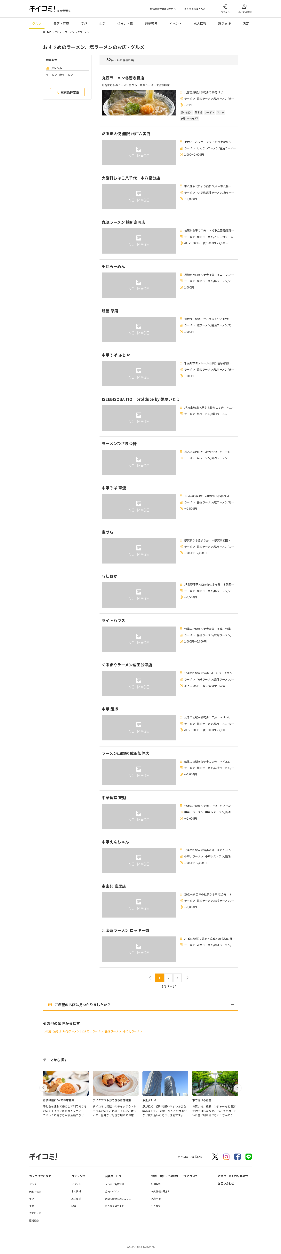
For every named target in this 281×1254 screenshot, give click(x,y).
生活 (102, 23)
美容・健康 (61, 23)
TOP (49, 32)
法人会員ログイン (114, 1210)
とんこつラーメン (92, 1036)
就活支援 (224, 23)
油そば (57, 1036)
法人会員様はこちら (194, 9)
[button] (43, 1091)
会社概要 (156, 1210)
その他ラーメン (132, 1036)
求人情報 (200, 23)
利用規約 (156, 1188)
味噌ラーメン (71, 1036)
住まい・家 (125, 23)
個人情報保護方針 (160, 1195)
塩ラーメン (83, 32)
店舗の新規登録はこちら (163, 9)
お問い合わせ (226, 1188)
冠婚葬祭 (151, 23)
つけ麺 (47, 1036)
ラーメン (69, 32)
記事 (246, 23)
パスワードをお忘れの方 (233, 1180)
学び (84, 23)
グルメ (37, 23)
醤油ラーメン (113, 1036)
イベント (175, 23)
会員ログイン (112, 1195)
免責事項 (156, 1203)
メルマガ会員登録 (114, 1188)
